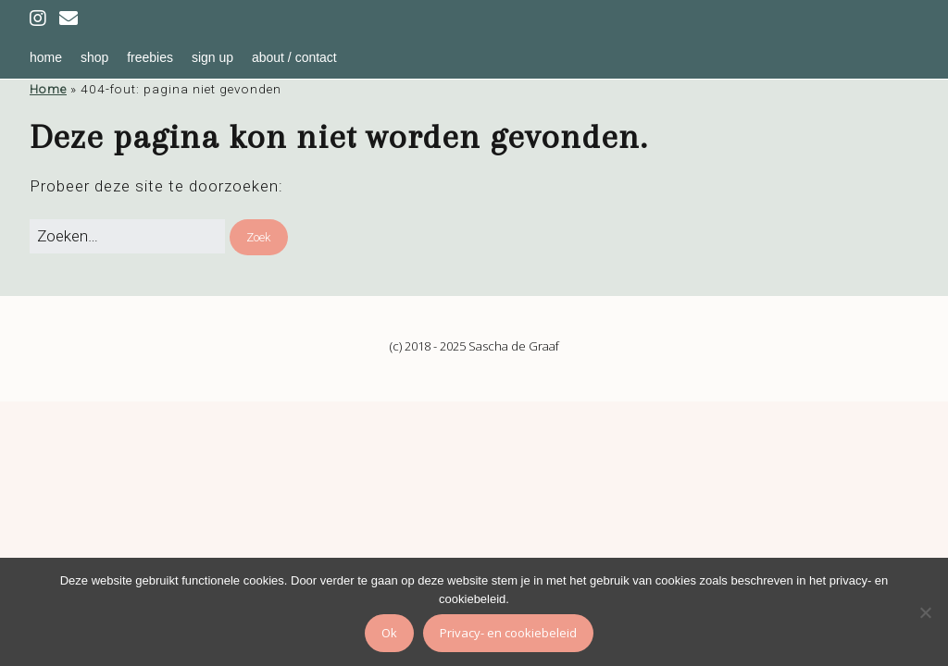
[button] (259, 237)
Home (48, 88)
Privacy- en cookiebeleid (508, 632)
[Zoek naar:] (127, 236)
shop (94, 57)
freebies (150, 57)
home (46, 57)
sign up (212, 57)
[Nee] (925, 612)
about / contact (294, 57)
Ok (389, 632)
